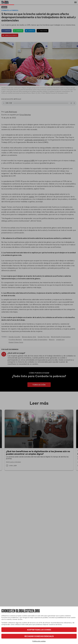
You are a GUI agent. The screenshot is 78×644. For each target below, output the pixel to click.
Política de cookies (39, 641)
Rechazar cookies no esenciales (39, 636)
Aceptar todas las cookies (39, 629)
